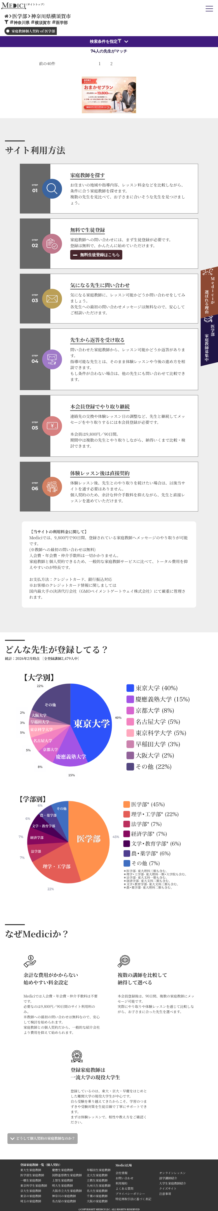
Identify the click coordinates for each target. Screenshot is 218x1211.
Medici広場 (124, 1165)
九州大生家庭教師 (99, 1185)
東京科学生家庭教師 (33, 1185)
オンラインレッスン (172, 1173)
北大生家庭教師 (97, 1175)
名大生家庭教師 (97, 1190)
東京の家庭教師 (30, 1196)
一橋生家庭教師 (30, 1180)
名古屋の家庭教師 (64, 1201)
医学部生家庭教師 (32, 1175)
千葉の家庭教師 (97, 1196)
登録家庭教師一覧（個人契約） (41, 1164)
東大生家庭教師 (30, 1170)
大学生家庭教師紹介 (172, 1183)
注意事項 (165, 1193)
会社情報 (121, 1173)
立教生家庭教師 (97, 1180)
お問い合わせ (124, 1178)
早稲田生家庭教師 (99, 1170)
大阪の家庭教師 (97, 1201)
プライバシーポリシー (130, 1193)
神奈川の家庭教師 (64, 1196)
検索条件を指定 (106, 41)
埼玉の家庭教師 (30, 1201)
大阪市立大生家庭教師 (67, 1190)
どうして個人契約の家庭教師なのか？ (45, 1138)
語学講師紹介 (168, 1178)
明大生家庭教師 (62, 1185)
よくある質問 (124, 1188)
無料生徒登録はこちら (99, 254)
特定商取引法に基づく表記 (135, 1199)
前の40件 (47, 63)
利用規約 (121, 1183)
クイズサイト (168, 1188)
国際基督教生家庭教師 (67, 1175)
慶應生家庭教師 (62, 1170)
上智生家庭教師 (62, 1180)
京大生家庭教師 (30, 1190)
